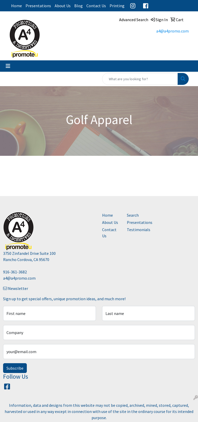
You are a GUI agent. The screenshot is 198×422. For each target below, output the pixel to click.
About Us (63, 5)
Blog (78, 5)
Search (133, 215)
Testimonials (136, 229)
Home (16, 5)
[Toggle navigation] (8, 66)
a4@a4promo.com (172, 31)
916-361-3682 (15, 271)
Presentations (38, 5)
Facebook (145, 5)
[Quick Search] (140, 79)
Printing (117, 5)
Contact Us (96, 5)
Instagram (132, 5)
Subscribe (14, 368)
